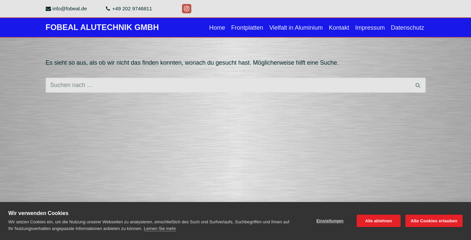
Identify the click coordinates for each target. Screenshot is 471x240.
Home (217, 27)
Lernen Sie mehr (160, 228)
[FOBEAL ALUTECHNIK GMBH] (102, 27)
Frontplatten (247, 27)
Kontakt (339, 27)
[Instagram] (186, 8)
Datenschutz (407, 27)
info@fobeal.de (70, 8)
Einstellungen (329, 221)
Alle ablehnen (378, 221)
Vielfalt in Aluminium (296, 27)
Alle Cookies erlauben (434, 220)
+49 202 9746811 (132, 8)
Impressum (370, 27)
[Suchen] (228, 85)
